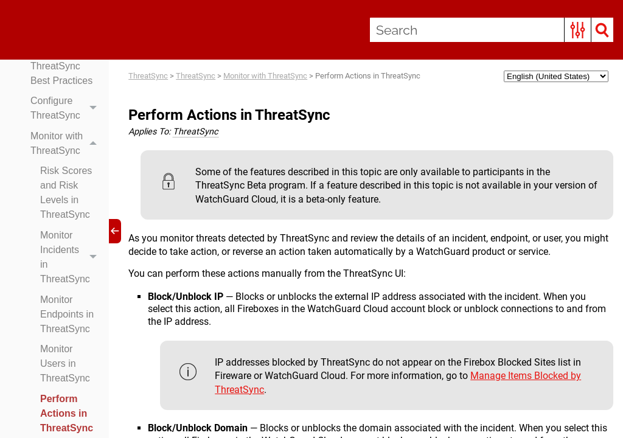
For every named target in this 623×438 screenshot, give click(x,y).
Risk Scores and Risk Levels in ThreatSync (66, 192)
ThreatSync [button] (195, 132)
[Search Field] (491, 30)
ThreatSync (148, 75)
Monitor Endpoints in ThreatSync (67, 314)
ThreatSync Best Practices (61, 73)
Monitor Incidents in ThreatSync (71, 257)
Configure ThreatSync (66, 108)
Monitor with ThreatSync (66, 143)
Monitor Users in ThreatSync (65, 363)
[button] (577, 30)
